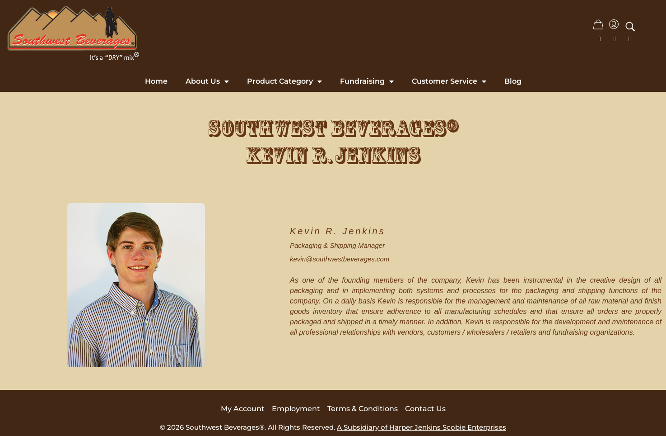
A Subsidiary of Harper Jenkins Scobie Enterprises (421, 427)
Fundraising (367, 81)
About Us (207, 81)
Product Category (284, 81)
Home (156, 81)
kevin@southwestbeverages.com (339, 259)
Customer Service (449, 81)
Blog (513, 81)
